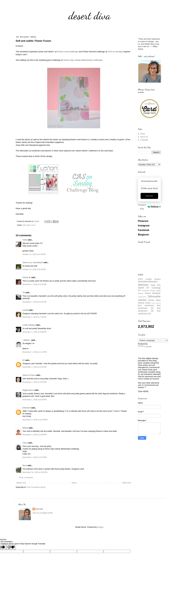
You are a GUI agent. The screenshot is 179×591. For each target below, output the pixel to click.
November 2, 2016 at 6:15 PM (34, 457)
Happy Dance (28, 390)
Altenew (143, 284)
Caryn (25, 443)
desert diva (90, 15)
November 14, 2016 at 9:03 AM (35, 472)
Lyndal (25, 310)
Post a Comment (26, 478)
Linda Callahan (29, 325)
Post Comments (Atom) (36, 487)
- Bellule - (27, 340)
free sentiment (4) (149, 312)
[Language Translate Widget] (153, 340)
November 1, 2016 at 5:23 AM (34, 284)
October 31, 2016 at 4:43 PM (34, 254)
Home (74, 483)
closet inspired (156, 303)
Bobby (25, 428)
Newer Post (21, 483)
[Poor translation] (11, 547)
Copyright (144, 140)
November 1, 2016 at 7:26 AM (34, 317)
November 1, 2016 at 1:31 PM (34, 352)
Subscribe (149, 196)
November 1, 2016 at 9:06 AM (34, 332)
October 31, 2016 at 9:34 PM (34, 269)
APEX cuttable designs (149, 279)
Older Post (126, 483)
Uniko (148, 303)
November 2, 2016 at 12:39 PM (35, 420)
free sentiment (146, 305)
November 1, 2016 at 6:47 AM (34, 302)
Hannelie (39, 509)
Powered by (149, 207)
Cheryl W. (27, 277)
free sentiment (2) (149, 306)
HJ (24, 360)
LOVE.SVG (142, 297)
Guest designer (153, 293)
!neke (25, 240)
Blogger (100, 527)
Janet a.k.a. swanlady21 (33, 262)
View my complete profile (43, 513)
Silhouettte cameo (29, 225)
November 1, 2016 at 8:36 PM (34, 400)
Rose (25, 465)
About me (144, 137)
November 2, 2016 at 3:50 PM (34, 435)
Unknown (27, 408)
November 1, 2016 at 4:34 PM (34, 367)
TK (24, 292)
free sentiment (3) (149, 309)
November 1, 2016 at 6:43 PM (34, 382)
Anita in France (29, 375)
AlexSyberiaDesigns (148, 281)
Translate (145, 347)
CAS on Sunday (115, 51)
